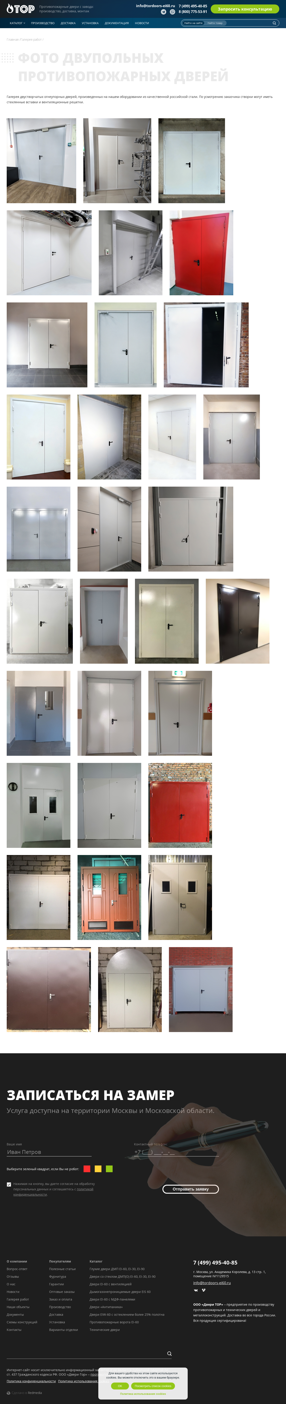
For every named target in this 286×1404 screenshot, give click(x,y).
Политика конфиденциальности (31, 1381)
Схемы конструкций (22, 1322)
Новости (13, 1292)
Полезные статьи (62, 1269)
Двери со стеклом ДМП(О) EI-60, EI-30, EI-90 (123, 1276)
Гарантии (56, 1284)
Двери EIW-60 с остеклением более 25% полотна (127, 1314)
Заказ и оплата (60, 1299)
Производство (60, 1307)
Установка (57, 1322)
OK (120, 1386)
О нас (11, 1284)
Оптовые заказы (62, 1292)
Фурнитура (57, 1276)
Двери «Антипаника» (106, 1307)
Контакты (14, 1330)
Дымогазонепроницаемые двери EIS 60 (120, 1292)
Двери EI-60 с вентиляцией (111, 1284)
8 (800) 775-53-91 (193, 11)
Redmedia (35, 1393)
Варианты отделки (63, 1330)
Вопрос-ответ (17, 1269)
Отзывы (13, 1276)
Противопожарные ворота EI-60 (114, 1322)
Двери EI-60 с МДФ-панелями (112, 1299)
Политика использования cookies (83, 1381)
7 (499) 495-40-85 (193, 6)
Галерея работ (18, 1299)
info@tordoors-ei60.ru (155, 5)
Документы (15, 1314)
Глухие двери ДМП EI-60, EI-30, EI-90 (117, 1269)
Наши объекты (18, 1307)
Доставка (56, 1314)
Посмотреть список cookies (153, 1386)
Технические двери (105, 1330)
